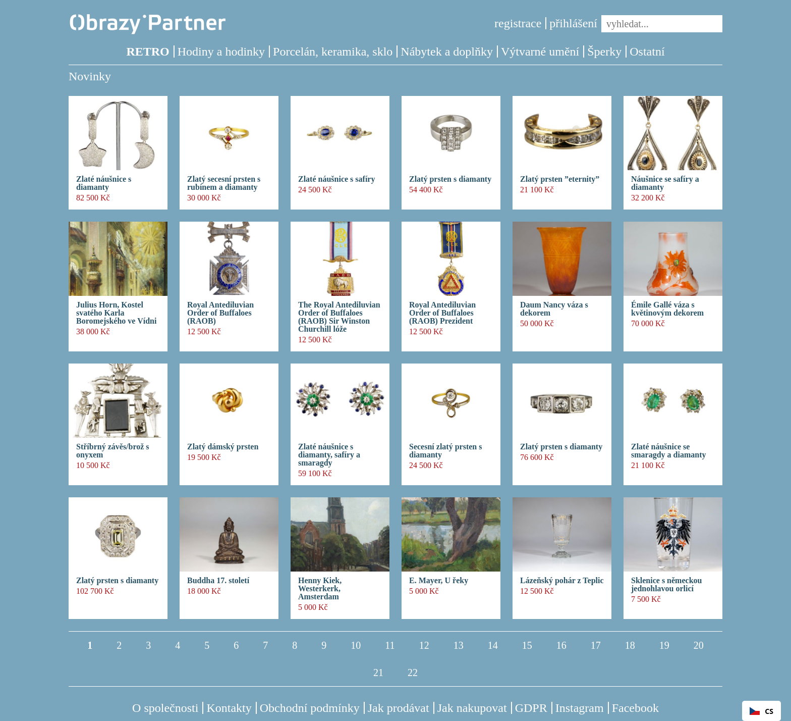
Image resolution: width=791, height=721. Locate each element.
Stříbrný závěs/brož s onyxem (112, 451)
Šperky (604, 51)
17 (596, 645)
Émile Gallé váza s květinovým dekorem (667, 309)
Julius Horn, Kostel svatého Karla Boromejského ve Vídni (116, 313)
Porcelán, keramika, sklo (332, 51)
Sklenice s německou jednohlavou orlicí (666, 585)
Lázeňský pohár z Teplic (562, 581)
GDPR (531, 707)
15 (527, 645)
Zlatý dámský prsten (222, 447)
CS (761, 711)
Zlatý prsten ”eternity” (559, 179)
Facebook (635, 707)
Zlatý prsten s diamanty (450, 179)
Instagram (579, 707)
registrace (517, 23)
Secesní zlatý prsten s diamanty (445, 451)
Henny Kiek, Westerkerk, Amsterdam (320, 589)
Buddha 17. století (218, 581)
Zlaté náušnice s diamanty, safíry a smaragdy (329, 455)
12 (424, 645)
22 (413, 672)
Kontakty (228, 707)
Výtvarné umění (540, 51)
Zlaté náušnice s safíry (336, 179)
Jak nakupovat (472, 707)
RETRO (147, 51)
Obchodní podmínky (310, 707)
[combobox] (761, 711)
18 (630, 645)
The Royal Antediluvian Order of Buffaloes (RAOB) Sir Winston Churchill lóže (339, 317)
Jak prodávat (398, 707)
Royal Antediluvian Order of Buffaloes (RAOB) (220, 313)
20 (699, 645)
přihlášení (573, 23)
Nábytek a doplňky (447, 51)
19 (664, 645)
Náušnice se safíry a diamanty (665, 183)
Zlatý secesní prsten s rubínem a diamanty (223, 183)
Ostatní (647, 51)
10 (356, 645)
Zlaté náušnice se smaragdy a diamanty (668, 451)
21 (378, 672)
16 (561, 645)
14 (493, 645)
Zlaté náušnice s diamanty (103, 183)
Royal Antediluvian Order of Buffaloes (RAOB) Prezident (442, 313)
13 (459, 645)
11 (389, 645)
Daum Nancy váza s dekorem (554, 309)
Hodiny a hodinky (221, 51)
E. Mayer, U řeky (438, 581)
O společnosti (165, 707)
